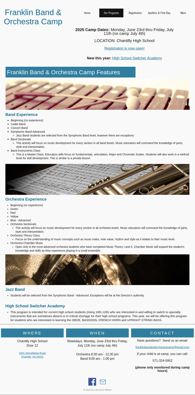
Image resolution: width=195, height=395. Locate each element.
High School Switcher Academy (137, 58)
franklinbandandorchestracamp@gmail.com (162, 347)
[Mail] (103, 382)
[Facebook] (92, 382)
